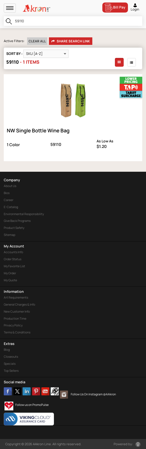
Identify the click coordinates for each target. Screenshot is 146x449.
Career (8, 200)
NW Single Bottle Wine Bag (38, 130)
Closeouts (11, 356)
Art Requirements (16, 297)
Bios (7, 193)
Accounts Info (13, 252)
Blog (7, 349)
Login (135, 7)
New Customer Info (17, 311)
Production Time (15, 318)
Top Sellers (11, 371)
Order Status (12, 259)
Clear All (37, 41)
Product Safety (14, 228)
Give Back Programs (17, 221)
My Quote (10, 280)
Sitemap (9, 235)
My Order (10, 273)
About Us (10, 186)
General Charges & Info (19, 304)
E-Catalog (11, 207)
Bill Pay (115, 7)
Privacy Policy (13, 325)
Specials (10, 364)
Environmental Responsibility (24, 214)
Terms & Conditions (17, 332)
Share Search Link (70, 41)
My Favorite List (14, 266)
